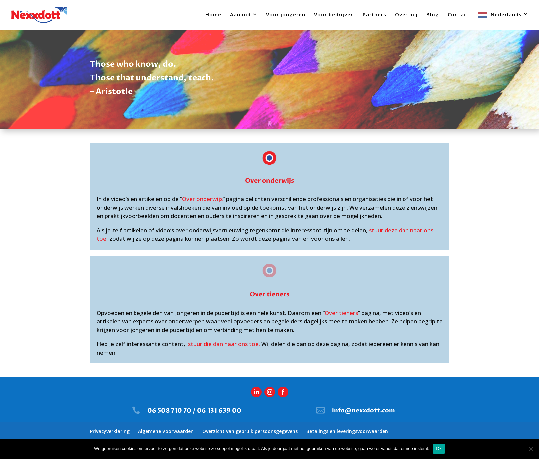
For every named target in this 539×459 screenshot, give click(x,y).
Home (213, 15)
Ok (439, 448)
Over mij (406, 15)
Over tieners (341, 313)
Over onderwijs (202, 199)
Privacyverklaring (110, 431)
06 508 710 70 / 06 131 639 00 (194, 410)
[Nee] (530, 448)
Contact (459, 15)
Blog (432, 15)
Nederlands (506, 15)
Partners (374, 15)
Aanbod (240, 15)
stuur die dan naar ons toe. (224, 344)
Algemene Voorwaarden (166, 431)
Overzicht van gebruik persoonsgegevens (250, 431)
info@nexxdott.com (363, 410)
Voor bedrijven (334, 15)
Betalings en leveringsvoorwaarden (347, 431)
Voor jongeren (285, 15)
